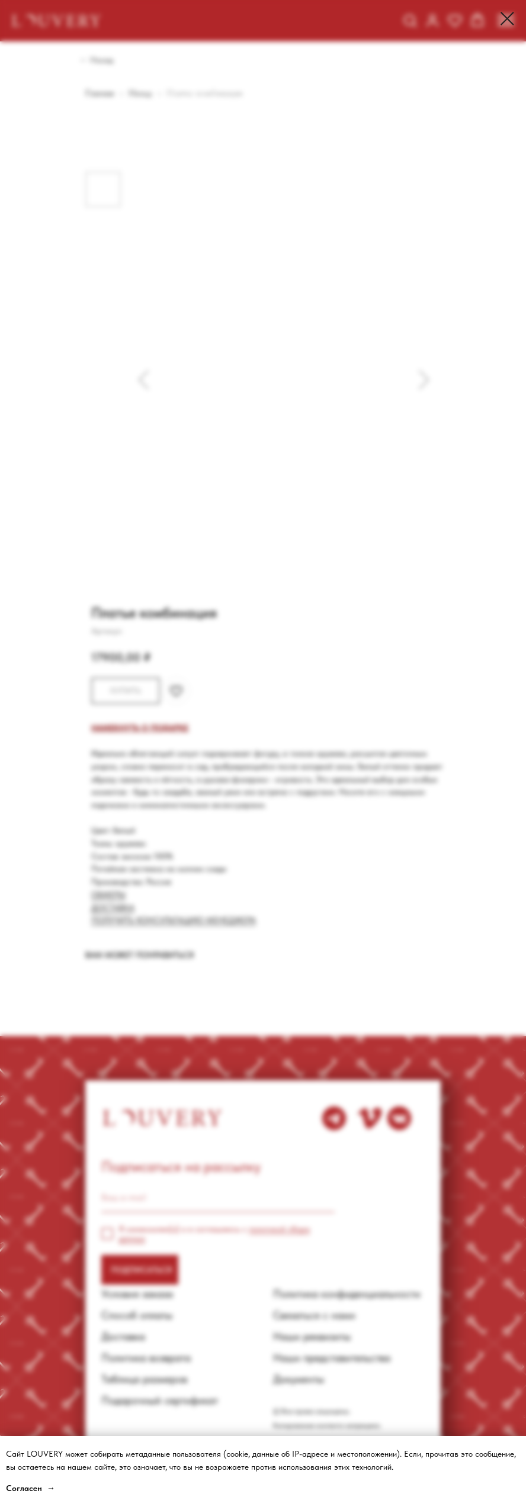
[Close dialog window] (507, 18)
